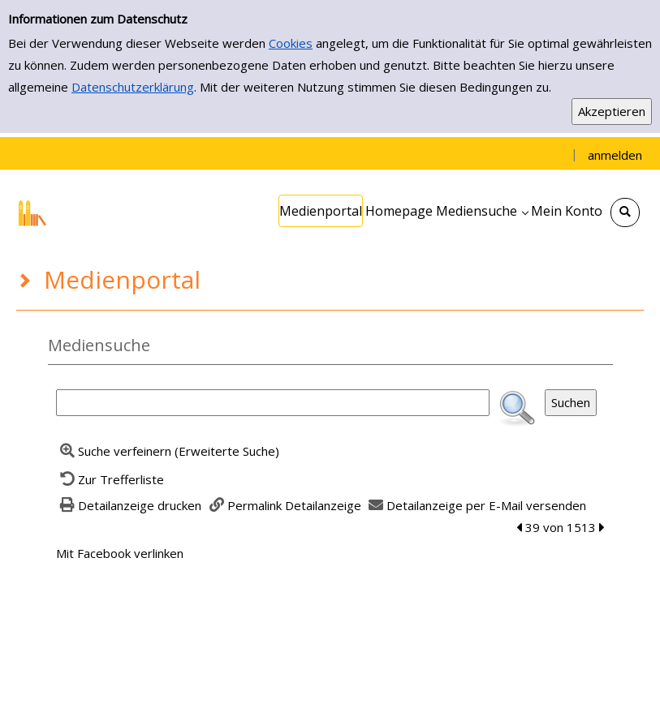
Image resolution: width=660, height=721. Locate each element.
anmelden (615, 155)
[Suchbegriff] (273, 402)
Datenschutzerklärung (132, 87)
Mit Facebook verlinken (119, 553)
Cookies (291, 43)
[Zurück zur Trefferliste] (110, 479)
